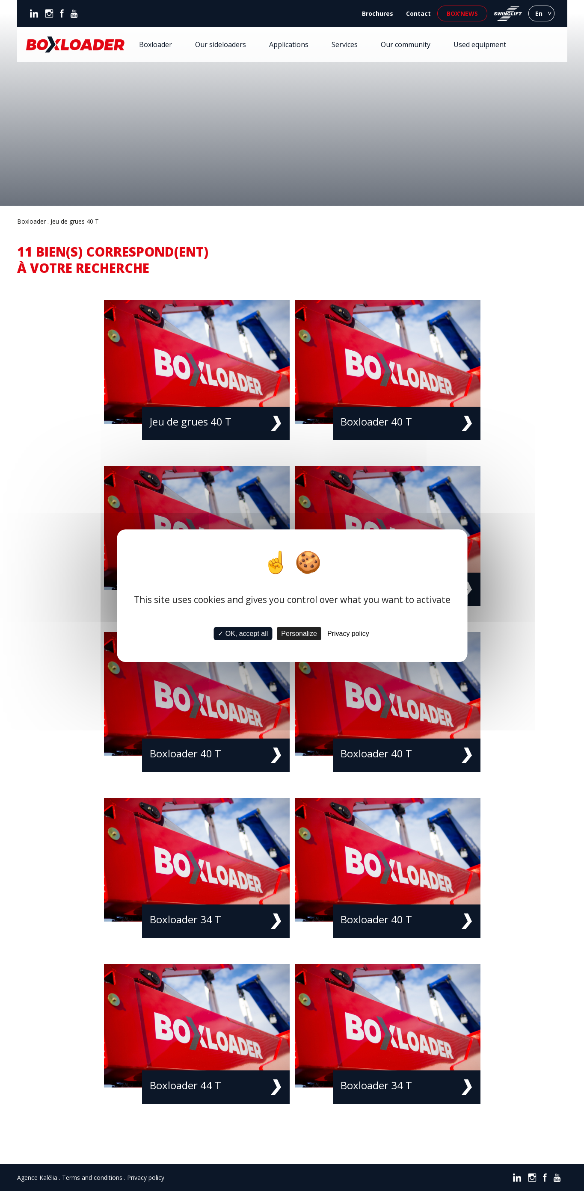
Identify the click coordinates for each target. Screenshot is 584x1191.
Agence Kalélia (37, 1177)
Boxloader (155, 44)
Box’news (462, 13)
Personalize (299, 633)
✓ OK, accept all (243, 633)
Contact (418, 13)
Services (345, 44)
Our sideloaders (220, 44)
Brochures (377, 13)
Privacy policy (145, 1177)
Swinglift (507, 13)
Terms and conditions (92, 1177)
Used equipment (480, 44)
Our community (405, 44)
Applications (288, 44)
